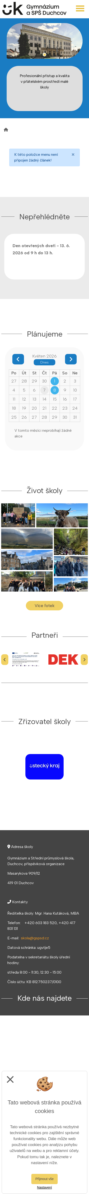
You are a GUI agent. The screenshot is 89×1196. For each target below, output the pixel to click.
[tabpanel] (45, 41)
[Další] (84, 659)
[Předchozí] (4, 659)
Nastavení (44, 1187)
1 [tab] (44, 54)
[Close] (73, 154)
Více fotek (45, 605)
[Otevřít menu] (80, 8)
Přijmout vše (44, 1179)
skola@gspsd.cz (35, 938)
